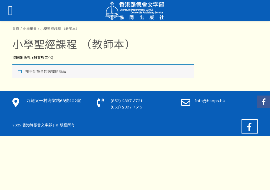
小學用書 (30, 29)
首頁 (15, 29)
